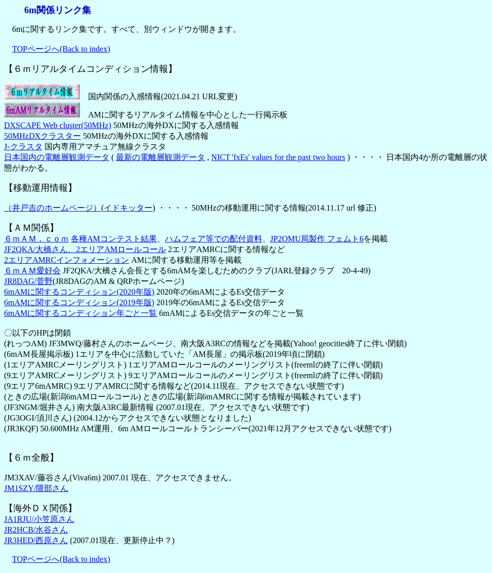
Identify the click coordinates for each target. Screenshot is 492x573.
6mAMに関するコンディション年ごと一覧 (80, 313)
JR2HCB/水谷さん (36, 529)
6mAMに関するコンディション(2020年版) (79, 292)
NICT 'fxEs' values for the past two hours (278, 157)
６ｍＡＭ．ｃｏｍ (36, 238)
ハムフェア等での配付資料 (213, 238)
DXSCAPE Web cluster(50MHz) (57, 125)
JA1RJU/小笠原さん (39, 519)
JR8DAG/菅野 (28, 281)
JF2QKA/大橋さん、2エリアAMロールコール (85, 249)
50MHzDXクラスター (42, 136)
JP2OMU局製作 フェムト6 (316, 238)
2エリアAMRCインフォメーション (66, 260)
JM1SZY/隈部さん (36, 488)
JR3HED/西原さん (36, 540)
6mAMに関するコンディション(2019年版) (79, 302)
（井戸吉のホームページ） (52, 207)
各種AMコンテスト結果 (114, 238)
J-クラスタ (23, 146)
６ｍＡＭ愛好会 (32, 270)
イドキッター (128, 207)
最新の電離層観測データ (160, 157)
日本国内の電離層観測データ (56, 157)
